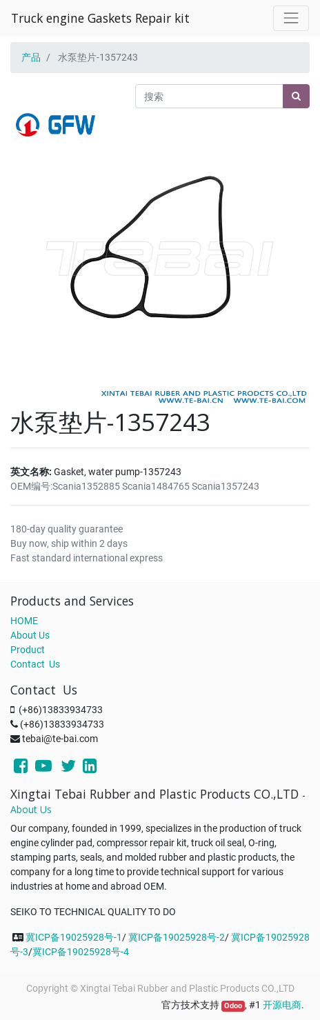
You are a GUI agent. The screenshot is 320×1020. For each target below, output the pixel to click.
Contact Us (35, 664)
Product (27, 649)
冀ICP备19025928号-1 (74, 937)
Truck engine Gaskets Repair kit (100, 18)
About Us (30, 635)
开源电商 (282, 1004)
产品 (31, 57)
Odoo (233, 1005)
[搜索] (296, 96)
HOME (24, 620)
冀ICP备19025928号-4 (80, 951)
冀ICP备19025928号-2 (176, 937)
